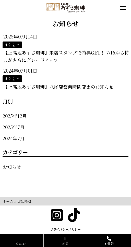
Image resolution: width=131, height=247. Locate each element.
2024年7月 (14, 138)
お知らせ (12, 166)
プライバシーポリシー (65, 229)
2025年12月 (15, 116)
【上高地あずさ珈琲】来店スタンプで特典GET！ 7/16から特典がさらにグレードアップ (66, 56)
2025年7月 (14, 127)
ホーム (8, 201)
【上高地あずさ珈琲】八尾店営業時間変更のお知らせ (58, 86)
